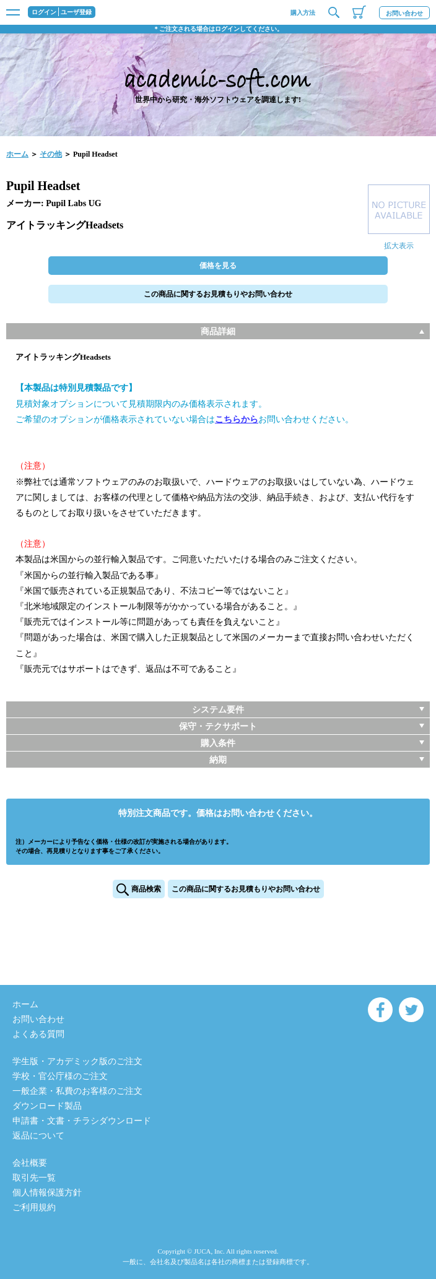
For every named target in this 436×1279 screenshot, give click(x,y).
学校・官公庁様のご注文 (60, 1076)
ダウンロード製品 (47, 1106)
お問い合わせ (404, 13)
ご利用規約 (34, 1207)
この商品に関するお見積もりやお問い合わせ (218, 294)
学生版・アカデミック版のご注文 (77, 1061)
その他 (51, 154)
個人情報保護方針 (47, 1192)
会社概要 (29, 1163)
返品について (38, 1135)
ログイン (44, 12)
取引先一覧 (34, 1177)
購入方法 (302, 12)
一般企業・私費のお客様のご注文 (77, 1091)
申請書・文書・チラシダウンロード (81, 1120)
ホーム (17, 154)
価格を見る (218, 265)
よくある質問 (38, 1034)
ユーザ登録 (76, 12)
